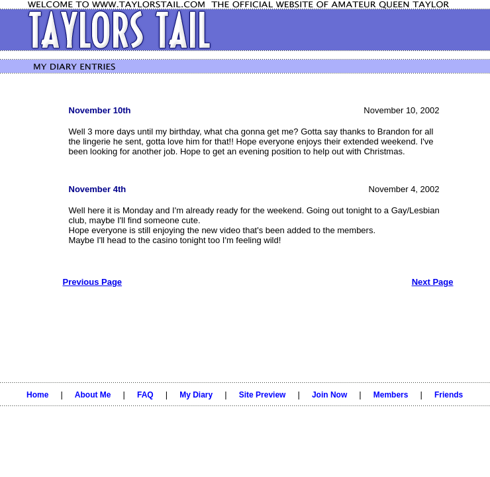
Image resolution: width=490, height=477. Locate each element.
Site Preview (262, 394)
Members (391, 394)
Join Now (329, 394)
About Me (93, 394)
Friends (448, 394)
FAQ (145, 394)
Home (37, 394)
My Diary (196, 394)
